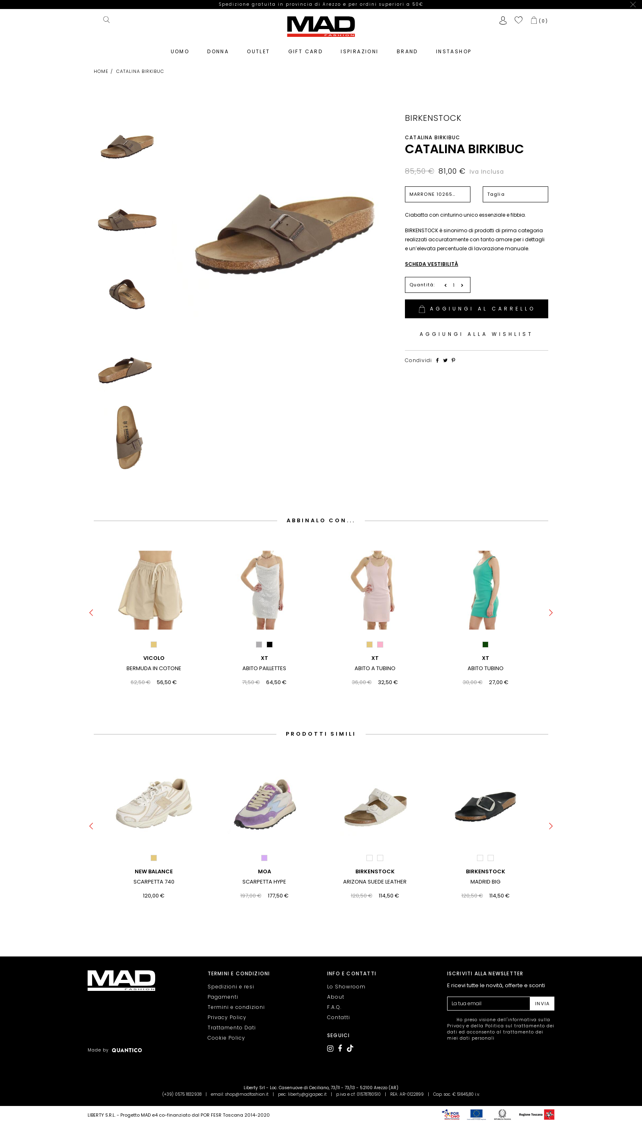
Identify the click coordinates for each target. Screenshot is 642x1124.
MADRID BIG (485, 873)
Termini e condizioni (236, 1007)
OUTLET (258, 42)
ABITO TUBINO (486, 660)
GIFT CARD (305, 42)
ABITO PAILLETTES (264, 660)
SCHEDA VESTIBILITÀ (431, 255)
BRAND (407, 42)
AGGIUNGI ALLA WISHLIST (476, 325)
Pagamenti (223, 996)
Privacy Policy (227, 1017)
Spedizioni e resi (231, 986)
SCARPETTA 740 (153, 873)
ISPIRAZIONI (359, 42)
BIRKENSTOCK (433, 109)
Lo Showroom (346, 986)
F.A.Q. (334, 1007)
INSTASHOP (454, 42)
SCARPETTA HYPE (264, 873)
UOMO (180, 42)
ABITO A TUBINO (375, 660)
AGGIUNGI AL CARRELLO (477, 300)
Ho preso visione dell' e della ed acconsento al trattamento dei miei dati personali (500, 1029)
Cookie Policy (226, 1037)
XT (264, 649)
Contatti (338, 1017)
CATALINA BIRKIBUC (464, 140)
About (335, 996)
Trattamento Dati (232, 1027)
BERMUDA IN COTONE (154, 660)
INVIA (542, 1003)
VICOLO (154, 649)
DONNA (218, 42)
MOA (264, 863)
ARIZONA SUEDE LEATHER (375, 873)
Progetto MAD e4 (139, 1115)
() (543, 12)
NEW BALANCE (154, 863)
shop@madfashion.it (247, 1094)
